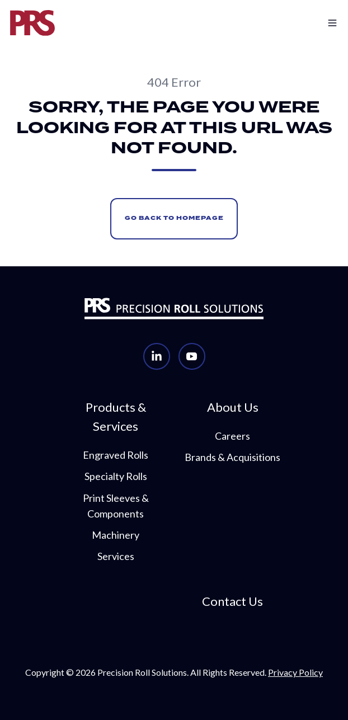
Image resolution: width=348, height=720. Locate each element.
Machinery (115, 535)
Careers (232, 436)
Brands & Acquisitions (232, 457)
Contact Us (232, 601)
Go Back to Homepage (174, 218)
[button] (308, 23)
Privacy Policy (295, 672)
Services (115, 556)
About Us (232, 407)
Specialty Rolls (115, 476)
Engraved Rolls (115, 455)
